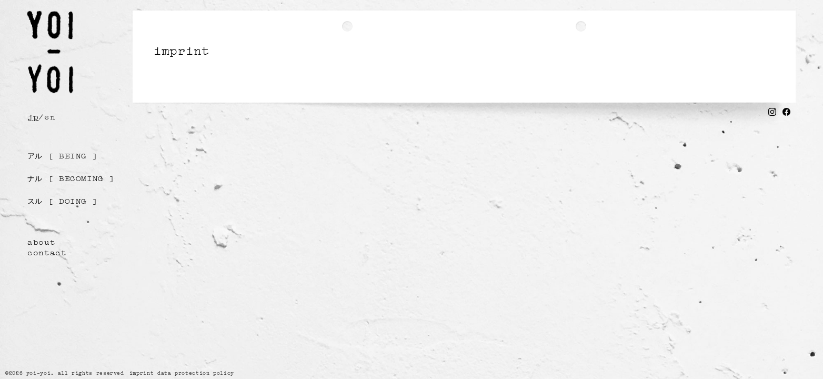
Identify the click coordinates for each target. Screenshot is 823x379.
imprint (141, 373)
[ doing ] (62, 200)
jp (32, 116)
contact (46, 251)
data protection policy (195, 373)
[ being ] (62, 154)
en (49, 116)
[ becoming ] (71, 177)
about (41, 241)
